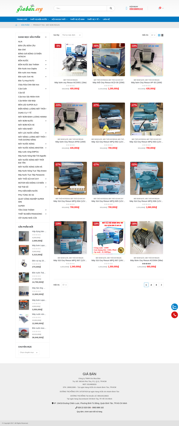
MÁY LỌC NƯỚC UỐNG (28, 133)
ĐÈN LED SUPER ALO (28, 105)
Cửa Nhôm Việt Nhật (27, 101)
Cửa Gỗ (21, 93)
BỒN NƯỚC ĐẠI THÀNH (28, 65)
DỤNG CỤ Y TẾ (24, 113)
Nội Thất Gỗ (23, 187)
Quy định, (80, 412)
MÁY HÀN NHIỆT (25, 129)
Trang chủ (22, 19)
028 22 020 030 (84, 407)
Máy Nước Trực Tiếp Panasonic (31, 175)
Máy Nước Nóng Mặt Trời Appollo (32, 156)
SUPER (21, 206)
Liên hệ (106, 19)
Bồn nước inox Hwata (27, 73)
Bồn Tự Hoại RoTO (26, 81)
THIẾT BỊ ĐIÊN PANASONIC (30, 214)
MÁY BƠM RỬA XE (26, 125)
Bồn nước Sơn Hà (26, 77)
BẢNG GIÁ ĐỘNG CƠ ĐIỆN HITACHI (30, 55)
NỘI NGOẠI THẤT (59, 19)
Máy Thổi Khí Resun (70, 80)
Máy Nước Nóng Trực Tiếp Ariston (32, 171)
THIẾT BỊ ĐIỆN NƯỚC (38, 19)
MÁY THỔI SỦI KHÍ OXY (116, 80)
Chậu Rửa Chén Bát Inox (28, 85)
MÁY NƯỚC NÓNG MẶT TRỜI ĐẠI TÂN (31, 161)
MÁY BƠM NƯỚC (139, 80)
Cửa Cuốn (22, 89)
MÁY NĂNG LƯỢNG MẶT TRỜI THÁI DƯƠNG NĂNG (31, 138)
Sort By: (57, 35)
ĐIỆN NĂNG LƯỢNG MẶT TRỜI (31, 109)
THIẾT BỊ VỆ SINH (77, 19)
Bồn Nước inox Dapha (27, 69)
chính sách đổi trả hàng (93, 412)
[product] (70, 59)
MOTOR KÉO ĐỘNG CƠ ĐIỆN (31, 183)
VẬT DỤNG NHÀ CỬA (27, 218)
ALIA (20, 42)
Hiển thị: (145, 35)
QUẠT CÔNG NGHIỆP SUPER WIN (31, 200)
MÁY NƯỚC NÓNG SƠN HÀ (30, 167)
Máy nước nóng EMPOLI (28, 152)
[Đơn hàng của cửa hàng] (71, 35)
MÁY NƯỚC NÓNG (26, 144)
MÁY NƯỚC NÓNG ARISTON (30, 148)
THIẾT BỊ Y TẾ (92, 19)
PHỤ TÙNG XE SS (26, 195)
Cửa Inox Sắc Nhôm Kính (29, 97)
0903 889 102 (98, 407)
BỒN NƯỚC (23, 61)
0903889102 (136, 9)
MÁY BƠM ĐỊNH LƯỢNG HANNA (32, 117)
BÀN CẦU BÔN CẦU (27, 46)
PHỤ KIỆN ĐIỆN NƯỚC (28, 191)
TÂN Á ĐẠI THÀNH (26, 210)
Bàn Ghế (22, 50)
